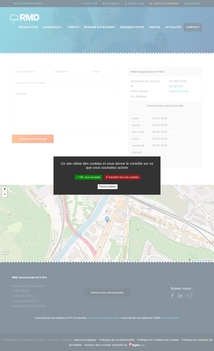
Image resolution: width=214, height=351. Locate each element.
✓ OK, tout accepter (88, 177)
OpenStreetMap (201, 260)
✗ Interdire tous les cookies (122, 177)
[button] (4, 189)
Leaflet (192, 260)
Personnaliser (107, 186)
